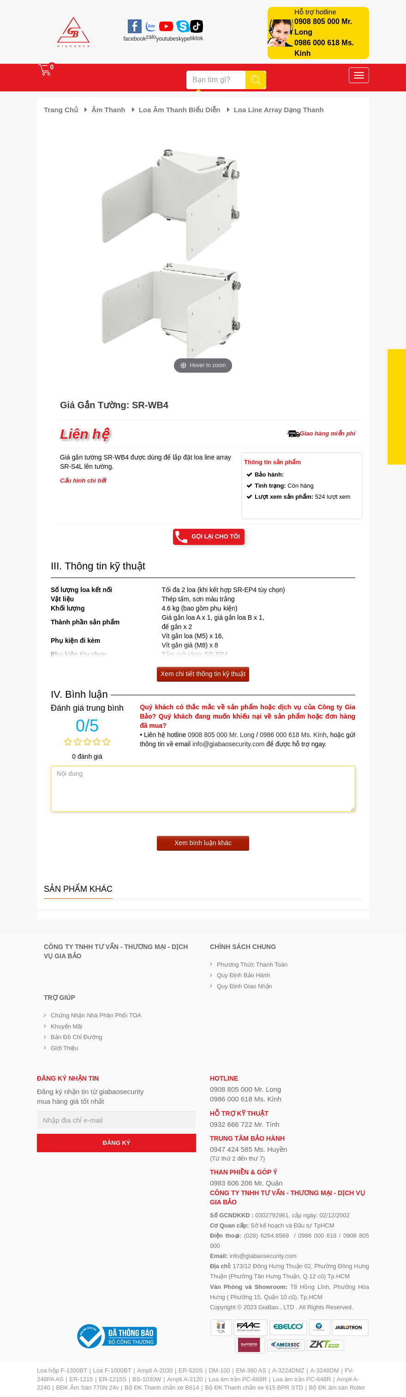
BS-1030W (146, 1379)
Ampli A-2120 (185, 1379)
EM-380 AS (251, 1370)
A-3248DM (324, 1370)
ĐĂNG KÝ (117, 1142)
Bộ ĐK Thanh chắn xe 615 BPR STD (254, 1387)
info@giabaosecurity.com (228, 744)
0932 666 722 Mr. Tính (245, 1124)
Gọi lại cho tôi (215, 536)
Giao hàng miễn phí (327, 433)
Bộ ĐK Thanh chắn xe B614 (162, 1387)
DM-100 (219, 1370)
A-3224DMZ (288, 1370)
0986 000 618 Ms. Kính (293, 734)
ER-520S (191, 1370)
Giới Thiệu (64, 1048)
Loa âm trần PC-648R (302, 1379)
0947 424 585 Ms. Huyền (248, 1149)
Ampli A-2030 (155, 1370)
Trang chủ (61, 110)
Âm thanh (108, 110)
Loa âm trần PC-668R (238, 1379)
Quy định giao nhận (244, 986)
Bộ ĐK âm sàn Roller (337, 1387)
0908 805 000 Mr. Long (221, 734)
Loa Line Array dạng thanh (279, 110)
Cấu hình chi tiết (83, 480)
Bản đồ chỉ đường (76, 1037)
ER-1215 (81, 1379)
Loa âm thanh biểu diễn (180, 110)
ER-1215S (112, 1379)
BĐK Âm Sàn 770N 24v (87, 1387)
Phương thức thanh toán (252, 964)
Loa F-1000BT (112, 1370)
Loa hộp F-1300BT (62, 1370)
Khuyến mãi (66, 1026)
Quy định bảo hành (243, 975)
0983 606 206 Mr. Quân (246, 1183)
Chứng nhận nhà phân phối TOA (96, 1015)
